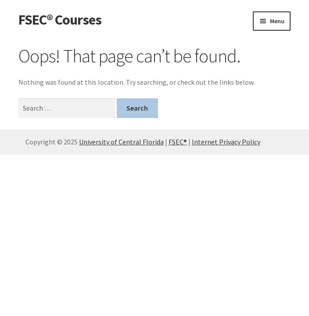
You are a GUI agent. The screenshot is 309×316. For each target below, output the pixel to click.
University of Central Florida (121, 141)
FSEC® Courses (59, 20)
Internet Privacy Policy (226, 141)
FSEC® (178, 141)
